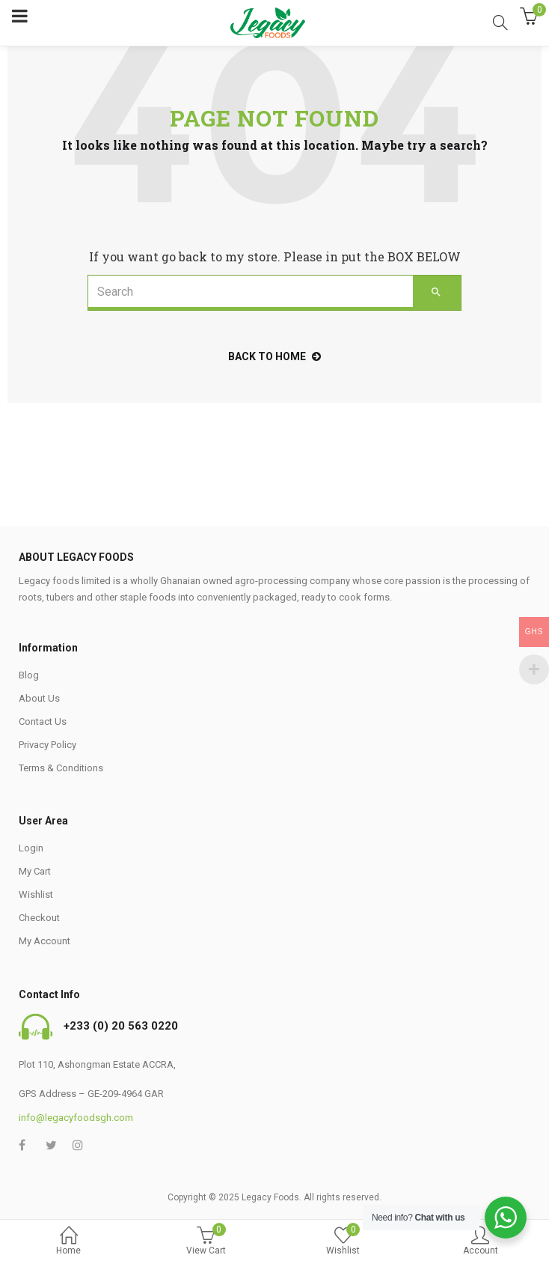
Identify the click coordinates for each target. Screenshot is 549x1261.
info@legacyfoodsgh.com (76, 1117)
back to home (274, 356)
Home (69, 1242)
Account (481, 1242)
